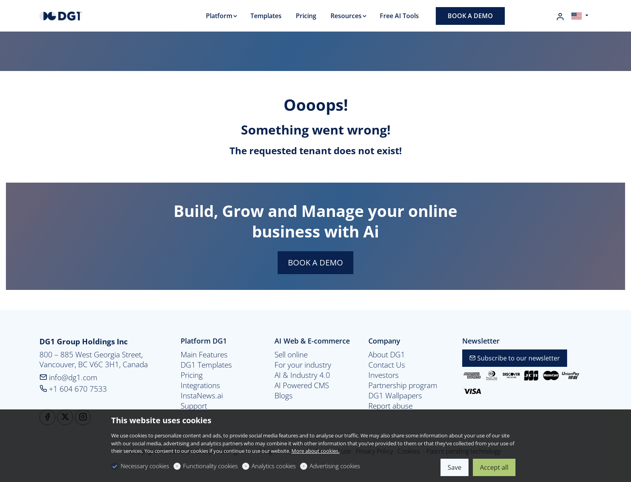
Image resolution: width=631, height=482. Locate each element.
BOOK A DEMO (315, 262)
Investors (383, 375)
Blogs (283, 395)
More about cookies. (315, 450)
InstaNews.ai (202, 395)
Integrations (200, 385)
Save (454, 467)
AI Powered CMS (301, 385)
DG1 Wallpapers (395, 395)
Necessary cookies (145, 466)
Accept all (494, 467)
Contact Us (386, 365)
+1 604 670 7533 (73, 388)
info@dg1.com (68, 377)
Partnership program (402, 385)
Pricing (192, 375)
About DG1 (386, 354)
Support (194, 406)
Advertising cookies (335, 466)
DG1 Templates (206, 365)
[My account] (560, 16)
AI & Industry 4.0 (302, 375)
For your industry (302, 365)
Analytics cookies (274, 466)
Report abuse (390, 406)
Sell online (291, 354)
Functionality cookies (210, 466)
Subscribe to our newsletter (514, 358)
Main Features (204, 354)
